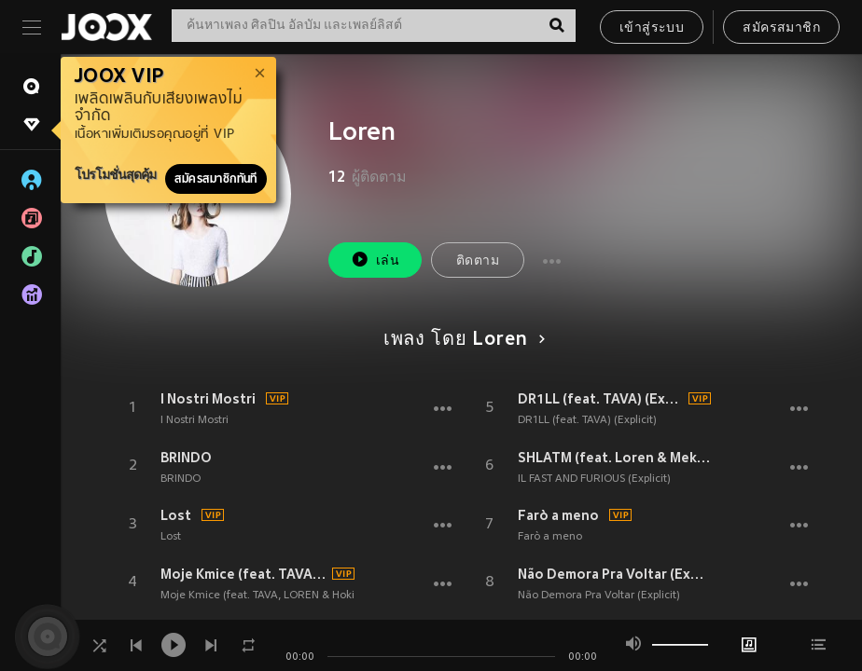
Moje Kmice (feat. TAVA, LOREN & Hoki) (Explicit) (243, 574)
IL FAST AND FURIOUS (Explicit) (594, 479)
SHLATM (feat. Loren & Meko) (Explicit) (615, 457)
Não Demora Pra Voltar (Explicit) (615, 574)
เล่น (375, 259)
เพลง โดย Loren (461, 340)
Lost (175, 515)
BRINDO (186, 457)
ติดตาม (477, 261)
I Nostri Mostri (208, 398)
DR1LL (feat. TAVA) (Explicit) (601, 398)
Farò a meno (558, 515)
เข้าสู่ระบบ (651, 28)
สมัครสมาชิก (781, 28)
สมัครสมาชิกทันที (215, 178)
